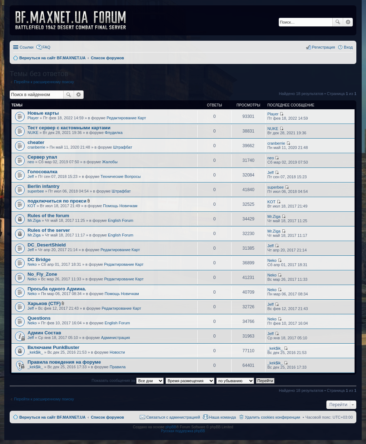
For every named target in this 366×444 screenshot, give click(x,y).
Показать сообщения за (127, 380)
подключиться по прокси (57, 201)
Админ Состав (44, 332)
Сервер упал (42, 157)
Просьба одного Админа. (57, 288)
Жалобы (110, 162)
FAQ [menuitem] (46, 47)
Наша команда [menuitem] (222, 417)
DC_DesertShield (47, 245)
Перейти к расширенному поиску (44, 82)
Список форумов (107, 417)
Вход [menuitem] (348, 47)
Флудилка (114, 132)
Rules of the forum (48, 215)
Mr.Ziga (34, 220)
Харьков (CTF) (44, 303)
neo (31, 162)
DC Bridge (39, 259)
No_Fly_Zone (42, 274)
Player (33, 118)
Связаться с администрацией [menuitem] (173, 417)
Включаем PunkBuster (53, 347)
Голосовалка (43, 171)
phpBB (170, 427)
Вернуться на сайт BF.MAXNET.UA (52, 417)
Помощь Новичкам (120, 206)
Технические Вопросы (120, 176)
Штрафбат (122, 147)
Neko (32, 264)
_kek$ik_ (35, 352)
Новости (117, 352)
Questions (39, 318)
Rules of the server (49, 230)
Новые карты (43, 113)
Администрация (115, 337)
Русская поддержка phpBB (183, 431)
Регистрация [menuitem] (323, 47)
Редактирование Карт (126, 118)
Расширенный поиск (348, 22)
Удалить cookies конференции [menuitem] (272, 417)
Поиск (337, 22)
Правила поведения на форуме (64, 362)
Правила (118, 367)
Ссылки (27, 47)
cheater (36, 142)
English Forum (120, 220)
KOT (32, 206)
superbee (36, 191)
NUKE (33, 132)
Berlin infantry (43, 186)
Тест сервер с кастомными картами (69, 127)
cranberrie (36, 147)
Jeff (31, 176)
